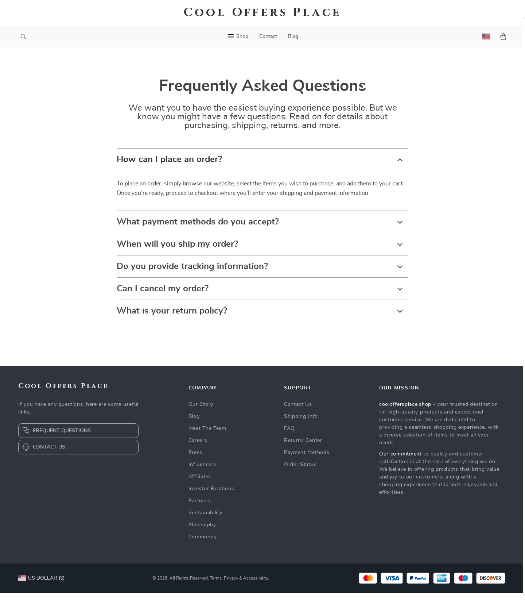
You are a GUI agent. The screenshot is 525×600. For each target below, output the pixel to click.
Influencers (202, 471)
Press (195, 459)
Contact (268, 36)
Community (202, 544)
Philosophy (202, 532)
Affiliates (199, 483)
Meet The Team (207, 435)
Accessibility (255, 585)
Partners (199, 508)
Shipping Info (301, 423)
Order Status (300, 471)
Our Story (200, 411)
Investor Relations (211, 496)
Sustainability (205, 520)
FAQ (289, 435)
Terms (216, 585)
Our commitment (400, 461)
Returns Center (303, 447)
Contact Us (298, 411)
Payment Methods (307, 459)
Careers (197, 447)
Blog (293, 36)
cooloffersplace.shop (405, 411)
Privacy (231, 585)
